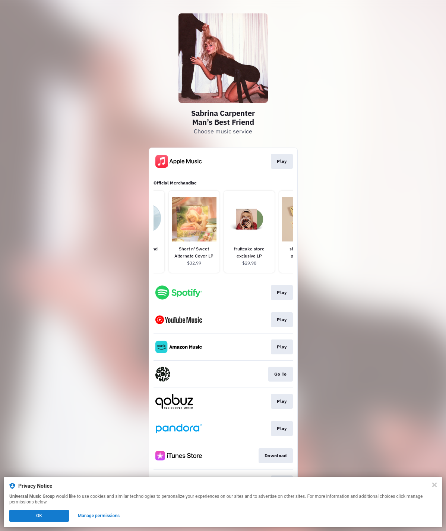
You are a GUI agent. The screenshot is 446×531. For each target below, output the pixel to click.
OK (39, 515)
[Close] (434, 485)
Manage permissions (99, 515)
